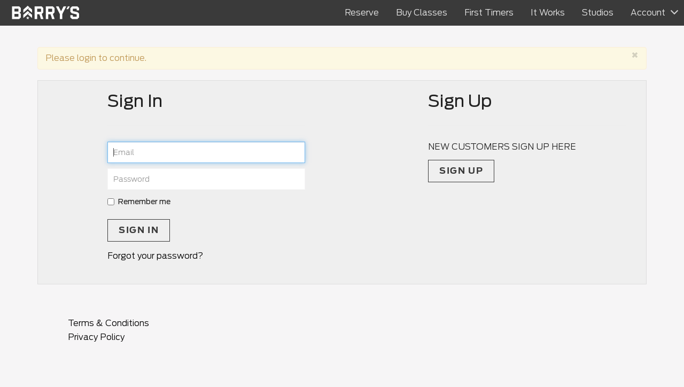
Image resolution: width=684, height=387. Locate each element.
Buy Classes (421, 12)
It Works (548, 12)
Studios (597, 12)
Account (648, 12)
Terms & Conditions (108, 323)
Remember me (138, 201)
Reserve (362, 12)
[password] (206, 179)
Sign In (139, 230)
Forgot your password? (155, 256)
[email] (206, 152)
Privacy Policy (96, 337)
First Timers (489, 12)
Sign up (461, 171)
